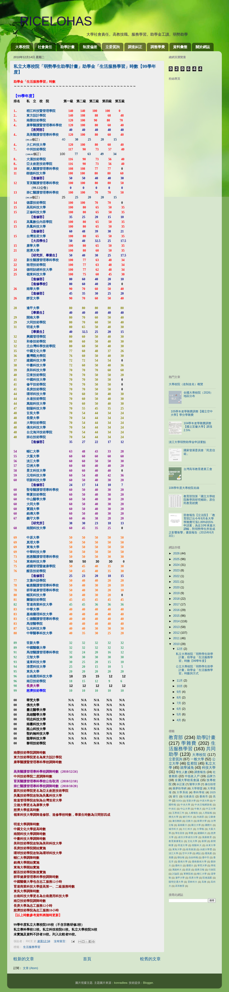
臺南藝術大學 (199, 861)
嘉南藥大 (182, 825)
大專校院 (22, 47)
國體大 (208, 825)
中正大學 (211, 808)
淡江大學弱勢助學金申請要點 (187, 442)
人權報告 (193, 813)
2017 (177, 604)
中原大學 (204, 800)
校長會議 (191, 849)
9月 (179, 691)
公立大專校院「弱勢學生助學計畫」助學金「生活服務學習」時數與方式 (194, 670)
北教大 (189, 821)
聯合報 (180, 857)
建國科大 (202, 833)
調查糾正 (135, 47)
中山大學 (185, 808)
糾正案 (181, 784)
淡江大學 (173, 853)
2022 (177, 576)
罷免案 (208, 853)
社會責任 (45, 47)
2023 (177, 570)
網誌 (198, 853)
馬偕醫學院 (34, 623)
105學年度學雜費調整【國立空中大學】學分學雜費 (192, 413)
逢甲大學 (180, 877)
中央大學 (185, 804)
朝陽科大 (197, 845)
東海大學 (177, 849)
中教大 (198, 808)
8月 (179, 697)
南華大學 (202, 821)
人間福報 (207, 813)
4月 (179, 720)
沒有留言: (60, 941)
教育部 (176, 737)
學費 (191, 833)
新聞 (204, 841)
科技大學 (209, 767)
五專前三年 (178, 813)
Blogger (148, 982)
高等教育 (179, 886)
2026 (177, 553)
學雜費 (189, 743)
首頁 (87, 959)
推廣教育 (207, 837)
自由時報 (193, 857)
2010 (177, 644)
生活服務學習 (31, 946)
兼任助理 (210, 784)
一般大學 (197, 759)
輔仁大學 (202, 873)
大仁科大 (187, 829)
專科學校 (199, 792)
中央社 (172, 808)
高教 (204, 881)
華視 (213, 865)
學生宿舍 (179, 833)
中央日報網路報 (203, 804)
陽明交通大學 (176, 881)
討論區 (175, 873)
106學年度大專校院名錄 (184, 487)
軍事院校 (188, 873)
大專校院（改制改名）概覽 (186, 384)
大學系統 (182, 792)
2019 (177, 593)
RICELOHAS (49, 21)
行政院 (212, 869)
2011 (177, 638)
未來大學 (211, 845)
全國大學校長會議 (187, 780)
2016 (177, 609)
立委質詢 (112, 47)
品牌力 (211, 776)
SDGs (179, 800)
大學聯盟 (197, 788)
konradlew (120, 982)
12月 (180, 648)
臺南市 (203, 796)
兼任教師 (177, 821)
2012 (177, 632)
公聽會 (212, 816)
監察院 (192, 763)
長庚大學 (193, 877)
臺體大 (189, 865)
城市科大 (173, 829)
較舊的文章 (150, 959)
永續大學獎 (206, 849)
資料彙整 (180, 47)
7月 (179, 703)
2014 (177, 621)
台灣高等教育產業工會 (198, 469)
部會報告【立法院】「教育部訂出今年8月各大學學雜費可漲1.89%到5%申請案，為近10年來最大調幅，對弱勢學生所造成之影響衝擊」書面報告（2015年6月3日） (192, 525)
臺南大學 (182, 861)
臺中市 (205, 857)
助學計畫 (67, 47)
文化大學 (192, 841)
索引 (176, 796)
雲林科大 (192, 881)
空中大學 (187, 853)
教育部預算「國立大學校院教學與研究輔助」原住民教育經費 (199, 500)
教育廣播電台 (176, 841)
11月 (180, 680)
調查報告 (200, 772)
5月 (179, 714)
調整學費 (157, 47)
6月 (179, 708)
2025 (177, 559)
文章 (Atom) (30, 968)
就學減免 (187, 767)
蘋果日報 (199, 869)
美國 (171, 857)
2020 (177, 587)
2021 (177, 581)
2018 (177, 598)
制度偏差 (90, 47)
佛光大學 (173, 816)
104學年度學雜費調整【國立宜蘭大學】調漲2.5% (198, 427)
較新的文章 (23, 959)
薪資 (188, 869)
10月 (180, 686)
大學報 (200, 829)
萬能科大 (177, 869)
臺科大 (178, 865)
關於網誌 (203, 47)
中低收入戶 (192, 776)
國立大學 (196, 825)
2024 (177, 564)
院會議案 (207, 877)
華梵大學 (202, 865)
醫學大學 (194, 784)
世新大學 (191, 800)
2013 (177, 627)
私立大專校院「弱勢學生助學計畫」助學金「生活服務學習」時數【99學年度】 (194, 657)
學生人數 (181, 772)
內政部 (200, 816)
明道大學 (182, 845)
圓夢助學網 (180, 788)
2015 (177, 615)
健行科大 (187, 816)
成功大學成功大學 (188, 837)
